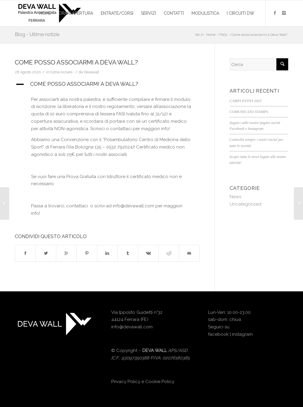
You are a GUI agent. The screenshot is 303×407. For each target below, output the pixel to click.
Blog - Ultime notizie (37, 34)
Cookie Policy (159, 381)
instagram (242, 334)
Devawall (91, 72)
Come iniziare (61, 72)
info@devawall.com (132, 327)
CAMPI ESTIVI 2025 (246, 101)
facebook (218, 334)
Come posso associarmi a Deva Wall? (76, 62)
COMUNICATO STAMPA (249, 112)
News (235, 196)
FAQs (223, 35)
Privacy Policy (125, 381)
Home (210, 35)
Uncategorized (245, 204)
